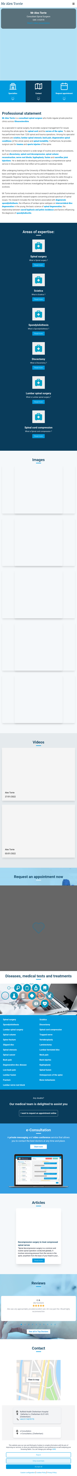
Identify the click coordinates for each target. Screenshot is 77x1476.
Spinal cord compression (51, 1029)
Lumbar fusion (9, 1075)
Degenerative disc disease (15, 1065)
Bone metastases (47, 1080)
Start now (38, 1146)
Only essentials (38, 1461)
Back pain (7, 1060)
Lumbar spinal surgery (13, 1029)
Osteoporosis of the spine (51, 1075)
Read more (38, 265)
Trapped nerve (46, 1034)
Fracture (7, 1080)
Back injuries (45, 1060)
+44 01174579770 (27, 1419)
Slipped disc (8, 1045)
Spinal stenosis (10, 1050)
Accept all (38, 1467)
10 (55, 1325)
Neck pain (44, 1055)
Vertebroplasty (46, 1039)
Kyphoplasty (45, 1065)
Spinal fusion (45, 1070)
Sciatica (43, 1019)
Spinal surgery (9, 1019)
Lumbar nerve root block (14, 1085)
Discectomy (45, 1024)
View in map (33, 1379)
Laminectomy (46, 1045)
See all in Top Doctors (38, 1331)
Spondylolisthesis (11, 1024)
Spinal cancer (9, 1055)
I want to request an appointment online (38, 1113)
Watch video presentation (38, 23)
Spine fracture (9, 1039)
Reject (38, 1455)
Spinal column (9, 1034)
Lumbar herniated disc (50, 1050)
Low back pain (9, 1070)
